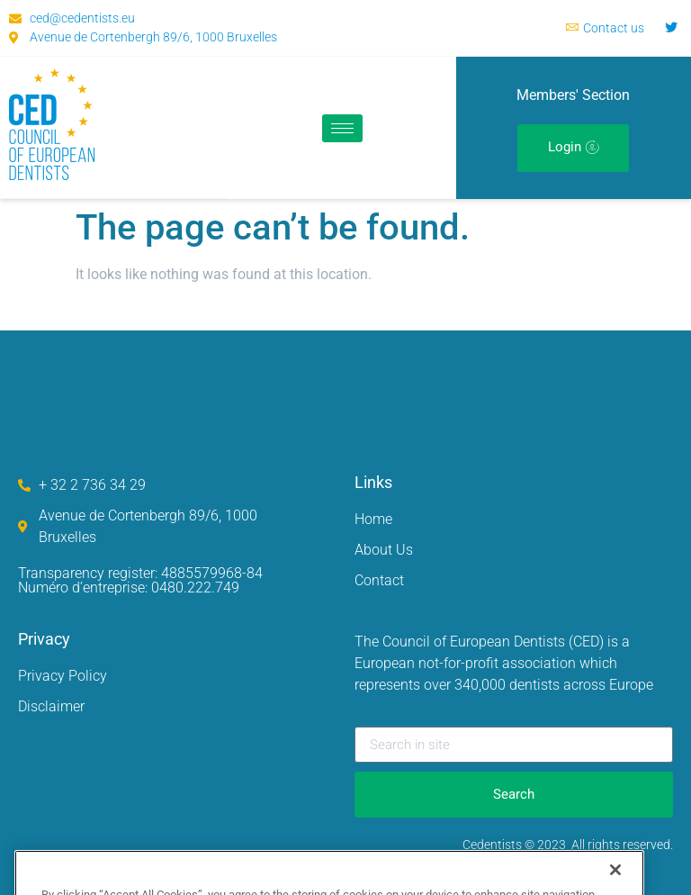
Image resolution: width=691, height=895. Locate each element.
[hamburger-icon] (342, 128)
